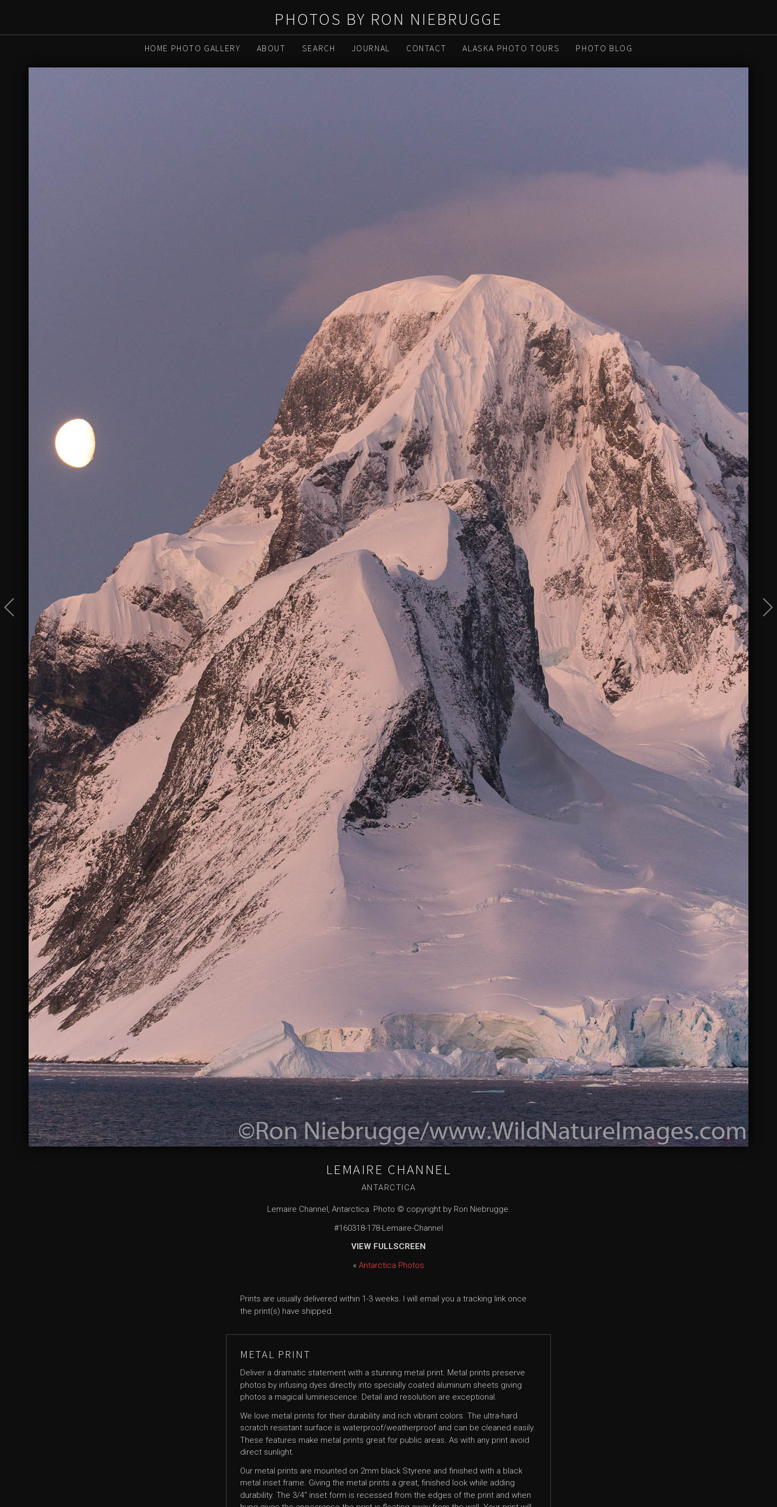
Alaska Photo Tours (511, 48)
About (271, 48)
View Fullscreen (388, 1246)
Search (319, 48)
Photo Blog (604, 48)
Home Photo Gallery (193, 48)
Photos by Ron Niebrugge (388, 19)
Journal (371, 48)
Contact (426, 48)
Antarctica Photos (391, 1265)
